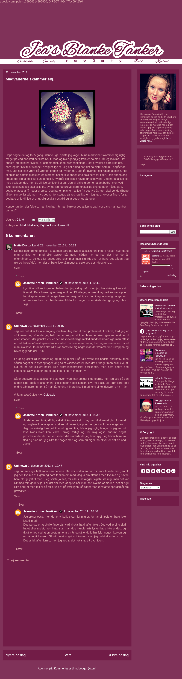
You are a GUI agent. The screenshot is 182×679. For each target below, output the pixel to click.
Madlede (32, 225)
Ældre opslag (119, 655)
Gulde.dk (49, 394)
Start (67, 655)
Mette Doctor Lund (26, 245)
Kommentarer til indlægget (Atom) (75, 668)
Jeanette (155, 256)
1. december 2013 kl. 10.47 (45, 465)
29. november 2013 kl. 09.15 (46, 325)
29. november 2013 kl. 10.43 (81, 282)
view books (171, 275)
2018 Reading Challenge (158, 250)
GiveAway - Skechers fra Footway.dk (160, 353)
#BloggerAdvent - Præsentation (163, 402)
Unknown (20, 325)
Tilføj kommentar (18, 560)
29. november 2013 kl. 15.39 (81, 414)
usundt (64, 225)
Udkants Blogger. (163, 378)
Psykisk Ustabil (49, 225)
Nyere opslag (16, 655)
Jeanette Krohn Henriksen (40, 282)
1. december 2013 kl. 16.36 (81, 511)
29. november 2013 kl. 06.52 (58, 245)
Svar (17, 268)
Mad (23, 225)
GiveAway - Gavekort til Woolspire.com (165, 307)
